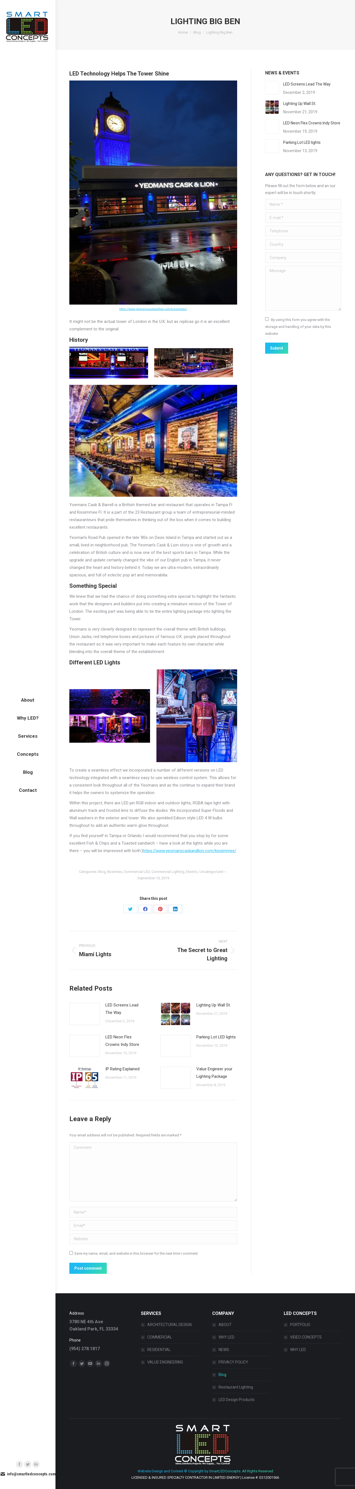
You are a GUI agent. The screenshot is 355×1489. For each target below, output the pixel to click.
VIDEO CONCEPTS (306, 1337)
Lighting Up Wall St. (213, 1005)
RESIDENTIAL (159, 1349)
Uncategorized (211, 872)
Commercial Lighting (167, 872)
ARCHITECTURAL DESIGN (169, 1324)
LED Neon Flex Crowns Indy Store (122, 1040)
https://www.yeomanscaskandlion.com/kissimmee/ (153, 309)
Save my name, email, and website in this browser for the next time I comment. (136, 1253)
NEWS (224, 1349)
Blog (102, 872)
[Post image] (84, 1014)
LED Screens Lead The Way (121, 1009)
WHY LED (226, 1337)
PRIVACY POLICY (233, 1362)
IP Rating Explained (122, 1068)
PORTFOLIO (300, 1324)
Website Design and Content (160, 1471)
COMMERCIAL (159, 1337)
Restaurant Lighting (236, 1387)
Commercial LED (137, 872)
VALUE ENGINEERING (165, 1362)
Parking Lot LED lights (216, 1036)
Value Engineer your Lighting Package (214, 1072)
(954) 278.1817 (84, 1348)
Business (114, 872)
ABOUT (225, 1324)
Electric (192, 872)
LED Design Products (237, 1399)
